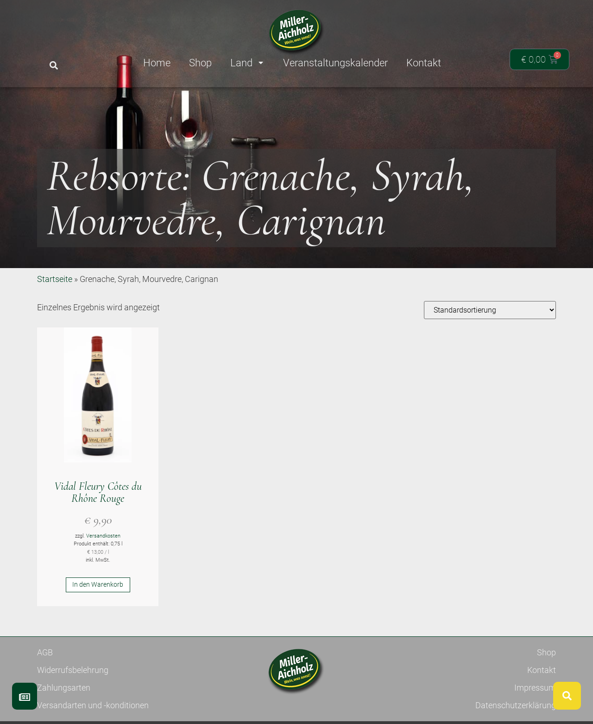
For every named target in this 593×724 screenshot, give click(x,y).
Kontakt (541, 704)
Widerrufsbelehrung (72, 704)
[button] (53, 65)
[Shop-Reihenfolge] (490, 344)
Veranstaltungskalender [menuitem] (335, 63)
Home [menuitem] (156, 63)
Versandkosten (103, 570)
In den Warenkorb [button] (97, 618)
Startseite (54, 313)
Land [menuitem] (247, 63)
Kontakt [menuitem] (423, 63)
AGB (45, 686)
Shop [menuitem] (200, 63)
